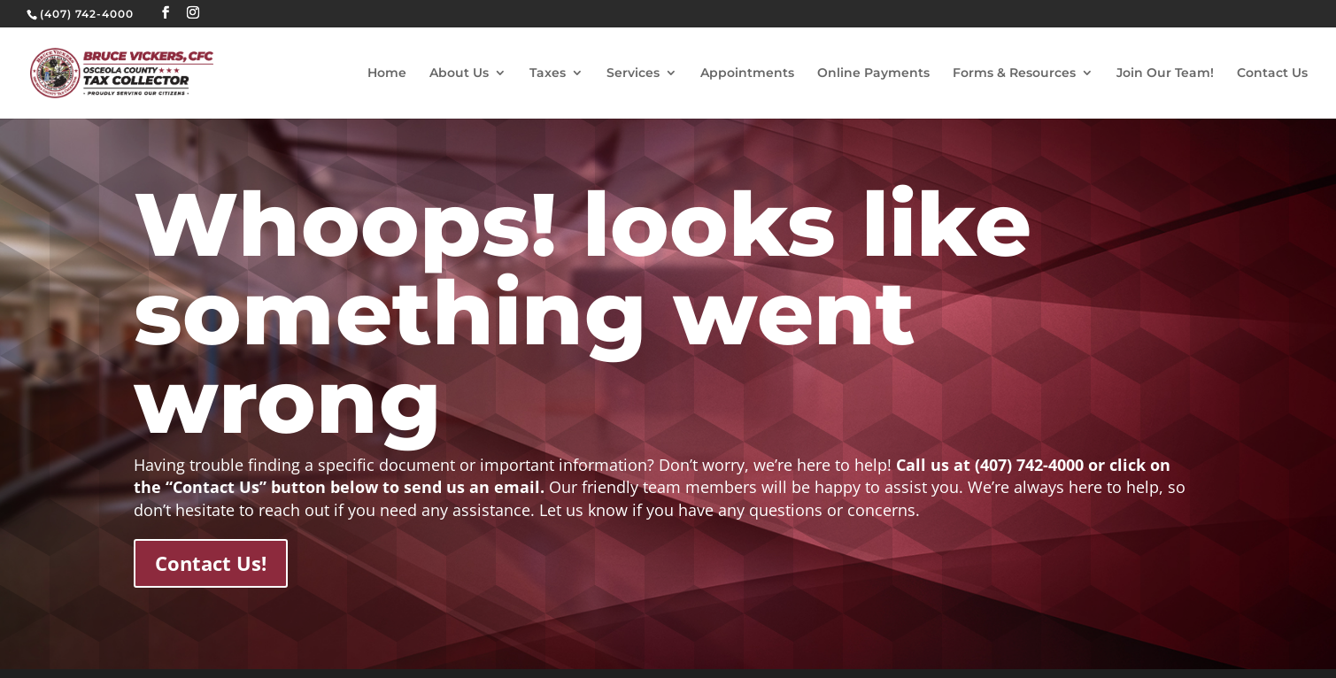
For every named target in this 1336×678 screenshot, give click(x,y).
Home (386, 73)
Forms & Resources (1014, 73)
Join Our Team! (1165, 73)
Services (633, 73)
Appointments (747, 73)
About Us (459, 73)
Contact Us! (210, 563)
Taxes (547, 73)
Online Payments (873, 73)
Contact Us (1272, 73)
